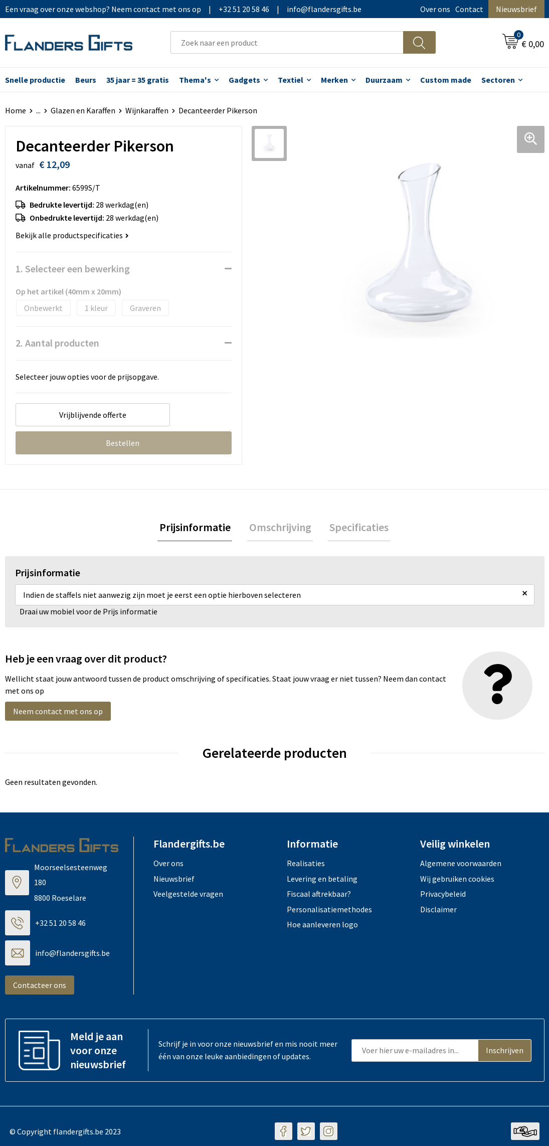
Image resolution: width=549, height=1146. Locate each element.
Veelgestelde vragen (188, 896)
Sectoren (498, 80)
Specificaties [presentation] (356, 528)
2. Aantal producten (57, 343)
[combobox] (287, 42)
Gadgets (244, 80)
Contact (469, 9)
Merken (334, 80)
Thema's (195, 80)
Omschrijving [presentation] (280, 528)
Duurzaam (384, 80)
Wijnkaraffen (146, 110)
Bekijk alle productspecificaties (72, 235)
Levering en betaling (322, 880)
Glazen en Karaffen (83, 110)
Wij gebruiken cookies (457, 880)
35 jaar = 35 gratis (137, 80)
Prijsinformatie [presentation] (198, 528)
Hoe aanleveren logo (322, 926)
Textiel (290, 80)
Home (15, 110)
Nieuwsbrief (516, 9)
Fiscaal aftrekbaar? (319, 896)
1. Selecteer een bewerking (73, 268)
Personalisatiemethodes (329, 911)
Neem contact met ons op (58, 713)
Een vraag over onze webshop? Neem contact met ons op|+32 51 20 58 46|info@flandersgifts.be (183, 9)
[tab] (198, 528)
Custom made (445, 80)
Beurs (85, 80)
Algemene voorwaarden (460, 865)
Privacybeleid (443, 896)
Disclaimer (438, 911)
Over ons (435, 9)
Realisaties (306, 865)
